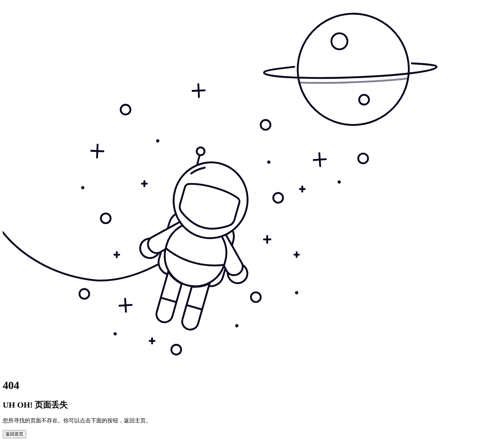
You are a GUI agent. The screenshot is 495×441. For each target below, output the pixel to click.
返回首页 (14, 434)
